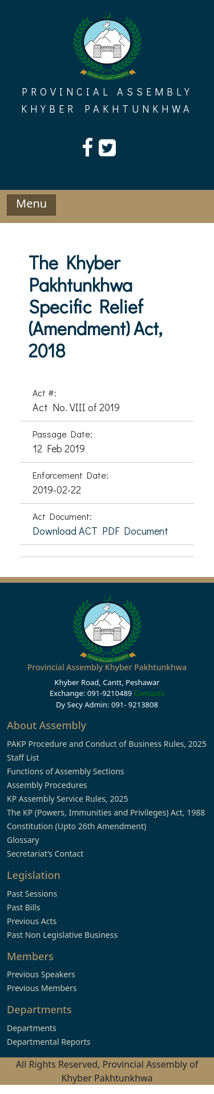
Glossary (23, 839)
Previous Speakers (41, 974)
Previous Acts (31, 921)
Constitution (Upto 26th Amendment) (76, 826)
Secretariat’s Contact (45, 853)
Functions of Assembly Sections (65, 771)
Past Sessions (32, 893)
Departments (31, 1028)
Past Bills (23, 907)
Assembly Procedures (47, 784)
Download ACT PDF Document (100, 531)
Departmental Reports (48, 1041)
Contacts (149, 693)
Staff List (23, 757)
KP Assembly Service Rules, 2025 (67, 798)
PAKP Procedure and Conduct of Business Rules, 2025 (107, 743)
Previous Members (41, 987)
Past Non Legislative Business (62, 934)
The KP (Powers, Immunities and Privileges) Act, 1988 (106, 812)
